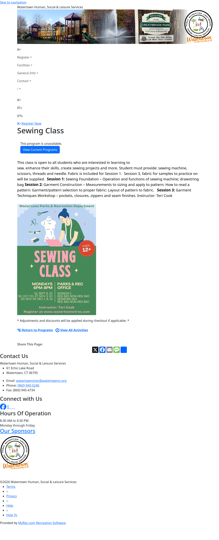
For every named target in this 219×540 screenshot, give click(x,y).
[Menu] (20, 116)
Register (23, 57)
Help (9, 505)
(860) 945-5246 (28, 385)
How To (11, 515)
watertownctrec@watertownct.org (41, 381)
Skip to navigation (13, 2)
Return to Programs (35, 330)
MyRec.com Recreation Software (42, 523)
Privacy (11, 496)
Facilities (23, 65)
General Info (26, 73)
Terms (10, 486)
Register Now (31, 123)
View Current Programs (40, 150)
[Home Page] (27, 49)
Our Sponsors (17, 430)
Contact (23, 81)
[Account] (27, 89)
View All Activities (71, 330)
